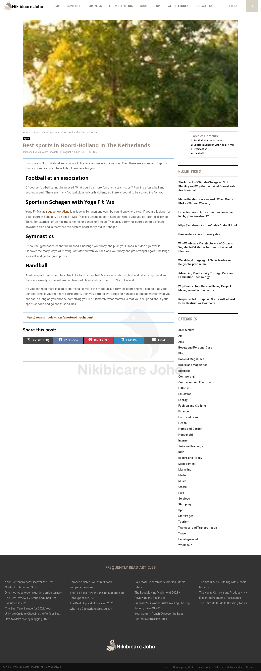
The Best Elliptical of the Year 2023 (92, 603)
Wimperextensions (81, 587)
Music (182, 481)
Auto (181, 341)
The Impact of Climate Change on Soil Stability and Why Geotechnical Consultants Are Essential (206, 186)
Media (182, 475)
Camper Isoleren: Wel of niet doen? (91, 582)
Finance (183, 411)
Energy (182, 399)
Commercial (186, 376)
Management (186, 463)
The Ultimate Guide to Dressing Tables (223, 603)
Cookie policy (150, 6)
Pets (181, 492)
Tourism (183, 521)
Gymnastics (200, 148)
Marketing (184, 469)
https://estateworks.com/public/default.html (207, 225)
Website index (178, 6)
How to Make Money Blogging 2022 (27, 619)
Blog (181, 353)
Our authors (205, 6)
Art (180, 335)
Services (184, 498)
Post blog (230, 6)
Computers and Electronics (196, 382)
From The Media (121, 6)
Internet (183, 440)
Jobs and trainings (190, 446)
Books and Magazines (192, 364)
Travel (182, 533)
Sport (26, 139)
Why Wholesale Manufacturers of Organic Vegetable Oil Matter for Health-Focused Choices (205, 247)
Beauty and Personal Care (195, 347)
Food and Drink (188, 417)
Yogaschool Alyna (57, 211)
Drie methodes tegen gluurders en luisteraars (33, 592)
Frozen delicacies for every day (199, 234)
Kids (181, 452)
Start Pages (185, 516)
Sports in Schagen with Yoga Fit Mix (214, 144)
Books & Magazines (191, 359)
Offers (182, 486)
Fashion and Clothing (192, 405)
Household (185, 434)
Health (182, 423)
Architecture (186, 330)
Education (184, 394)
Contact (73, 6)
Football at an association (208, 140)
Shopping (184, 504)
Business (184, 370)
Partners (94, 6)
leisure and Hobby (190, 457)
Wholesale (185, 545)
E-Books (183, 388)
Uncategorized (188, 539)
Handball (199, 153)
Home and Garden (190, 428)
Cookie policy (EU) (183, 667)
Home (55, 6)
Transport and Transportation (197, 527)
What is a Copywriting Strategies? (91, 608)
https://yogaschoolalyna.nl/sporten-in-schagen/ (59, 317)
